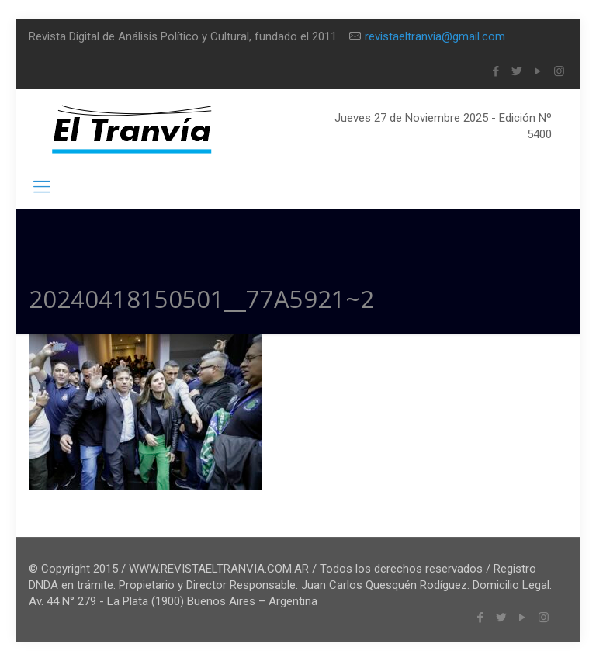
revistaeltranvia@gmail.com (435, 36)
